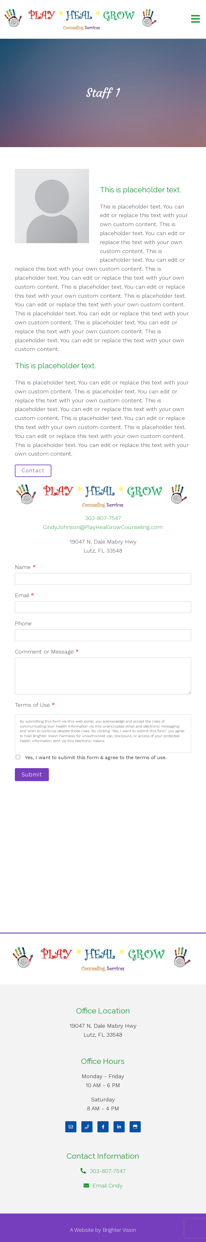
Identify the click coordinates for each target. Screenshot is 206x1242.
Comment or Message (47, 651)
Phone (23, 623)
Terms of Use (35, 705)
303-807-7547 (103, 518)
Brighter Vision (119, 1230)
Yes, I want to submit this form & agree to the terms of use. (96, 757)
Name (25, 567)
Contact (33, 471)
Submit (32, 774)
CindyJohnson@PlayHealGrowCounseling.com (103, 527)
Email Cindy (107, 1185)
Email (24, 595)
